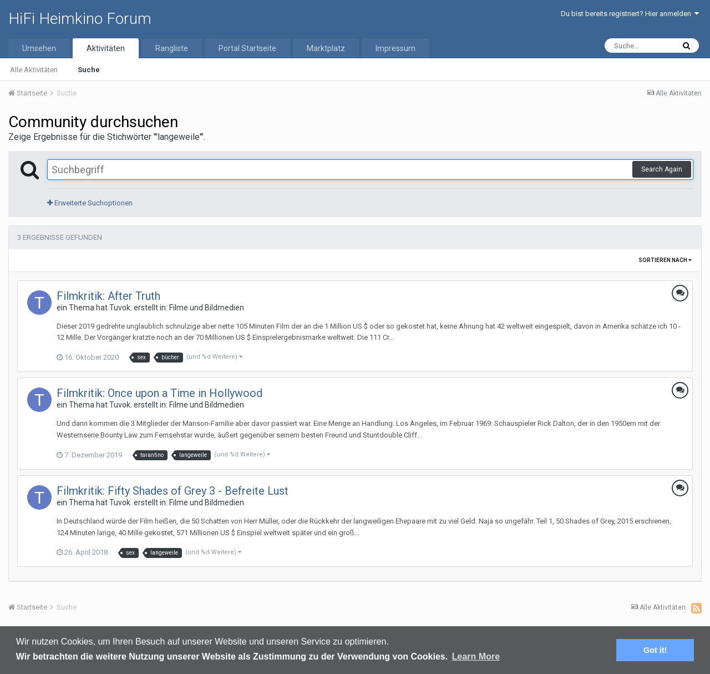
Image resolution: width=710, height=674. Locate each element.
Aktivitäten (106, 48)
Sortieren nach (665, 260)
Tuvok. (120, 307)
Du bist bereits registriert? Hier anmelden (630, 13)
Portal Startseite (247, 48)
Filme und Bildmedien (206, 307)
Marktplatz (326, 48)
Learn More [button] (476, 656)
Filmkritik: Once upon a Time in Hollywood (159, 393)
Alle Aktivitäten (34, 70)
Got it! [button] (655, 650)
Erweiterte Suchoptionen (90, 203)
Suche (89, 70)
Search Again (661, 169)
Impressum (395, 48)
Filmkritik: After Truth (108, 296)
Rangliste (171, 48)
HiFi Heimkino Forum (79, 18)
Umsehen (39, 48)
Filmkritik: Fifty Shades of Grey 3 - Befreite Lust (172, 490)
